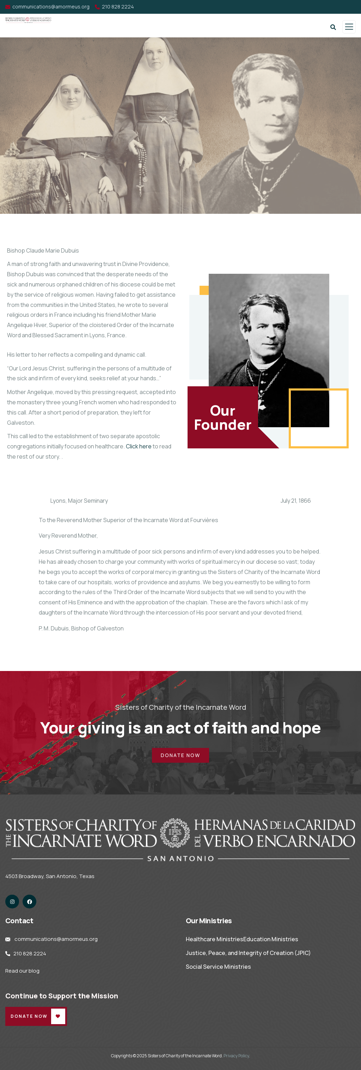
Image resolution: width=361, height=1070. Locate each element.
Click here (139, 446)
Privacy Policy (236, 1056)
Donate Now (29, 1016)
